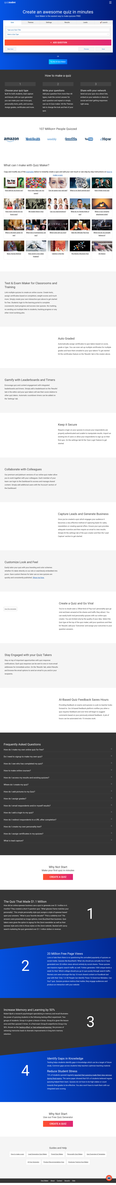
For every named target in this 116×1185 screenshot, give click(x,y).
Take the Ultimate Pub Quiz (80, 227)
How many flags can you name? (36, 185)
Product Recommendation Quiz (53, 1164)
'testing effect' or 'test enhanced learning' (35, 1029)
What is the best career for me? (14, 228)
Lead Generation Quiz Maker (37, 1156)
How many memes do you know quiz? (14, 206)
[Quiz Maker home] (10, 3)
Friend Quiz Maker (57, 1156)
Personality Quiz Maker (75, 1156)
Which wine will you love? (58, 227)
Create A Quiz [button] (58, 879)
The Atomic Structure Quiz (80, 248)
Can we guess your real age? (58, 184)
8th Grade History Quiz (36, 205)
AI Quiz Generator (33, 1164)
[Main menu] (110, 2)
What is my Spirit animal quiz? (80, 184)
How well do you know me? (14, 184)
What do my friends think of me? (80, 206)
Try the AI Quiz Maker (58, 62)
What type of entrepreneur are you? (36, 228)
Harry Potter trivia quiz (102, 184)
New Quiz (10, 49)
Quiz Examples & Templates (96, 1156)
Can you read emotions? (58, 205)
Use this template (10, 609)
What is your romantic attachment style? (102, 206)
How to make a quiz (17, 1156)
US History (102, 248)
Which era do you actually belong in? (102, 228)
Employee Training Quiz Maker (78, 1164)
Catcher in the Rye (58, 248)
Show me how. (38, 578)
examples (30, 172)
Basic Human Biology (14, 248)
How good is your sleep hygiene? (36, 249)
